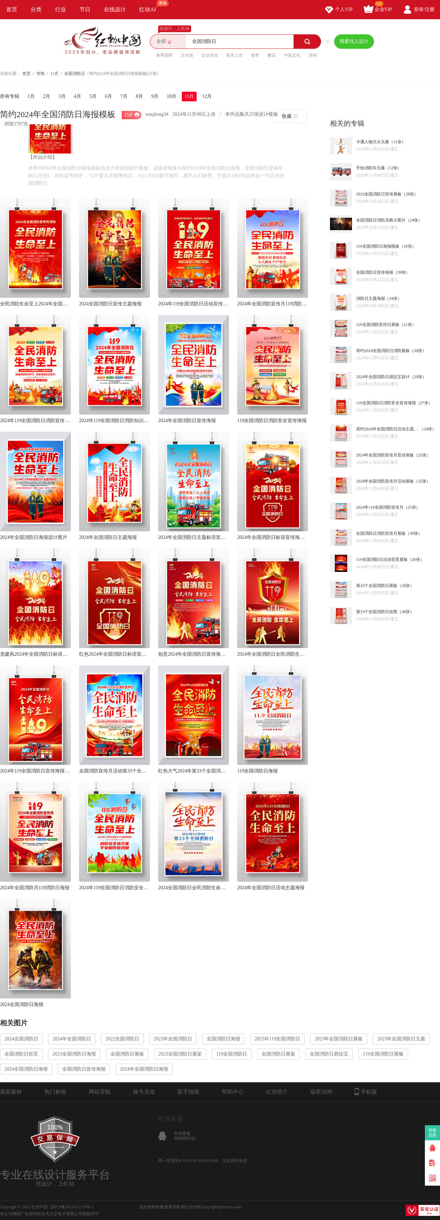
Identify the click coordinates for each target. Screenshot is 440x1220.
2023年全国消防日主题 (401, 1038)
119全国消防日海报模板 (377, 246)
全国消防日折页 (21, 1054)
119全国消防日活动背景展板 (382, 559)
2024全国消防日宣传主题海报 (110, 303)
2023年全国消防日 (173, 1038)
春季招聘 (164, 55)
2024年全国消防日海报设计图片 (33, 537)
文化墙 (187, 55)
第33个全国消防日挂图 (376, 611)
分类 (36, 9)
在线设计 (115, 9)
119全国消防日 (231, 1054)
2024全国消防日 (21, 1038)
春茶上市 (234, 55)
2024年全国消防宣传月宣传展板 (385, 455)
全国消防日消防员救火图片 (381, 220)
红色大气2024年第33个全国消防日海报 (193, 770)
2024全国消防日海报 (21, 1004)
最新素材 (11, 1092)
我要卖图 (432, 1133)
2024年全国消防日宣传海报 (187, 420)
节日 (84, 9)
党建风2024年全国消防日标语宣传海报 (35, 654)
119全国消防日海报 (257, 770)
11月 (55, 73)
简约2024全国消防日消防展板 (383, 350)
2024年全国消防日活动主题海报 (271, 887)
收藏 (287, 116)
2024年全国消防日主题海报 (108, 537)
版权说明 (321, 1092)
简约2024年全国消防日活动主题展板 (388, 429)
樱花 (271, 55)
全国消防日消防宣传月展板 (381, 533)
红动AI (150, 6)
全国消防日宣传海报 (374, 272)
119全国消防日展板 (383, 1054)
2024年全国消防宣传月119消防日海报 (272, 303)
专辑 (40, 73)
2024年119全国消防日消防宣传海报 (35, 420)
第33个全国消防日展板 (376, 585)
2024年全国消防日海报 (144, 1069)
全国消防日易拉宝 (329, 1054)
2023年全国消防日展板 (339, 1038)
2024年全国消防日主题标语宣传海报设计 (193, 537)
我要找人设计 (354, 41)
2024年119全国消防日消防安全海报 (114, 887)
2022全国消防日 (122, 1038)
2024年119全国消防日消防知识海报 (114, 420)
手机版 (366, 1091)
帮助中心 (233, 1092)
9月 (154, 96)
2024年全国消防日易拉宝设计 (383, 376)
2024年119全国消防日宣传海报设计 (35, 770)
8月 (139, 96)
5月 (93, 96)
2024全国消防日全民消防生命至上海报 (193, 887)
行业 (60, 9)
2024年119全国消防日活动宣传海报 (193, 303)
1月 (31, 96)
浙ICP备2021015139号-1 (72, 1207)
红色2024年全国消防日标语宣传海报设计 (114, 654)
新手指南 (188, 1092)
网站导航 (100, 1092)
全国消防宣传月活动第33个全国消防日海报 (114, 770)
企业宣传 (209, 55)
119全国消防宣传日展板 (377, 324)
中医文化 (292, 55)
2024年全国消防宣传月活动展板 (385, 481)
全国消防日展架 (278, 1054)
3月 (62, 96)
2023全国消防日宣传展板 (379, 194)
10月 (171, 96)
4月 (77, 96)
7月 (124, 96)
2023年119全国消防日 (277, 1038)
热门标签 (55, 1092)
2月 (46, 96)
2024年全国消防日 (72, 1038)
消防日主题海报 (370, 298)
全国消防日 (74, 73)
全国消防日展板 (127, 1054)
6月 (108, 96)
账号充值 (144, 1092)
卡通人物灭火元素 (372, 141)
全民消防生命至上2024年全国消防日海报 (35, 303)
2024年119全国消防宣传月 (380, 507)
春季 (255, 55)
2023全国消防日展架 (180, 1054)
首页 (11, 9)
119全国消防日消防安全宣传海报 (272, 420)
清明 (313, 55)
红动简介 (277, 1092)
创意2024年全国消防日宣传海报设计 (193, 654)
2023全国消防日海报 (74, 1054)
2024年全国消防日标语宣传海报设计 (272, 537)
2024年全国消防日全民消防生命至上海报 (272, 654)
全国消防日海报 (223, 1038)
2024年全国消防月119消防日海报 (34, 887)
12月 (207, 96)
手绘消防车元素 (370, 168)
